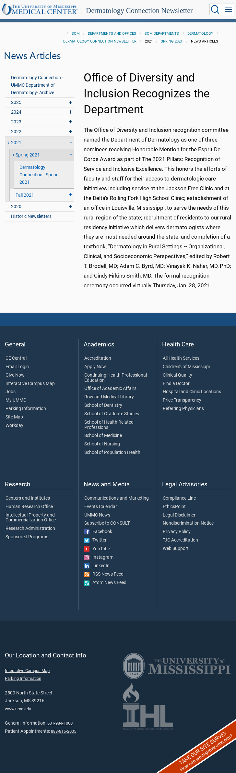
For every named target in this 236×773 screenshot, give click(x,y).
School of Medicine (103, 435)
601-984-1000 (60, 723)
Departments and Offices (112, 33)
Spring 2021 (172, 41)
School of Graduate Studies (111, 414)
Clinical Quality (177, 375)
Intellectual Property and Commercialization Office (31, 518)
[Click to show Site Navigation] (228, 9)
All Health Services (181, 358)
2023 (16, 122)
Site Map (14, 417)
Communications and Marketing (116, 498)
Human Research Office (29, 506)
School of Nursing (102, 444)
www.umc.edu (18, 708)
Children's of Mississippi (186, 366)
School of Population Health (112, 452)
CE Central (16, 358)
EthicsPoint (174, 506)
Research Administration (30, 528)
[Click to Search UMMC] (215, 9)
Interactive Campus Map (30, 383)
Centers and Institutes (28, 498)
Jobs (11, 391)
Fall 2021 (25, 195)
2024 (16, 112)
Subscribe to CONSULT (107, 523)
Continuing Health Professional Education (115, 378)
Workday (14, 425)
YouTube (97, 549)
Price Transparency (182, 400)
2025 (16, 102)
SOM (76, 33)
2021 (16, 142)
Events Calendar (100, 506)
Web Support (176, 548)
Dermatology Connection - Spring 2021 (39, 175)
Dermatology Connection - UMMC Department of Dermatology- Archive (37, 85)
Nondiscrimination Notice (188, 523)
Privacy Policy (177, 531)
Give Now (15, 375)
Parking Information (26, 408)
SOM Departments (162, 33)
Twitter (95, 540)
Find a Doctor (176, 383)
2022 (16, 131)
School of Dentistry (103, 405)
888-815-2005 (63, 731)
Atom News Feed (105, 582)
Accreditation (97, 358)
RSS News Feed (104, 574)
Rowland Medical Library (109, 397)
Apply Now (95, 366)
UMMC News (97, 515)
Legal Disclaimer (179, 515)
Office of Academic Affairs (110, 388)
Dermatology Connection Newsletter (139, 10)
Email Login (17, 366)
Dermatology (200, 33)
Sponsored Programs (27, 537)
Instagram (98, 557)
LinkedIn (97, 565)
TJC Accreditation (180, 540)
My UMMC (16, 400)
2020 (16, 206)
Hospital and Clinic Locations (192, 391)
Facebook (98, 531)
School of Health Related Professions (109, 425)
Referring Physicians (183, 408)
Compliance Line (179, 498)
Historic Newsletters (31, 216)
